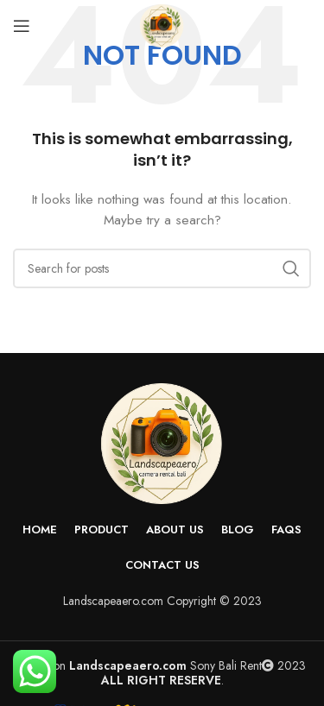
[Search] (162, 268)
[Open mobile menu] (21, 26)
